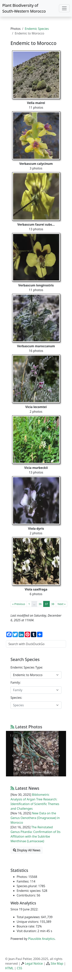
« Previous (18, 604)
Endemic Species (37, 29)
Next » (61, 604)
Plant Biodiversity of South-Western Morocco (24, 8)
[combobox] (36, 675)
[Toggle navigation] (64, 8)
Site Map (57, 963)
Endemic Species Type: (27, 667)
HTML (9, 968)
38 (52, 604)
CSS (19, 968)
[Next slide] (58, 755)
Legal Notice (34, 963)
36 (40, 604)
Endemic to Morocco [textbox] (27, 675)
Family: (16, 682)
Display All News (27, 850)
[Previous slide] (14, 755)
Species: (16, 697)
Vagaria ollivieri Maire (35, 772)
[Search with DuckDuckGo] (36, 644)
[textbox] (34, 690)
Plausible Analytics (41, 939)
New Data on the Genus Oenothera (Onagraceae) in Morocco (35, 818)
